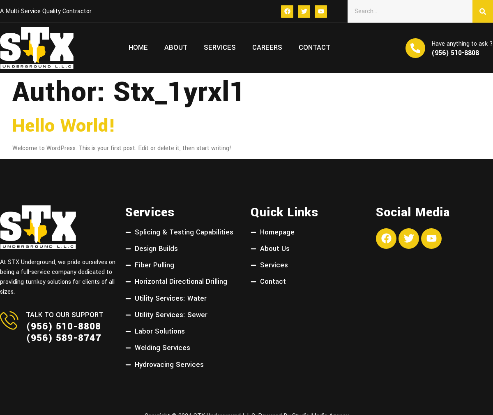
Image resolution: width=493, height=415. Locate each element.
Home (138, 48)
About (175, 48)
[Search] (482, 11)
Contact (314, 48)
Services (220, 48)
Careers (267, 48)
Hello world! (64, 126)
